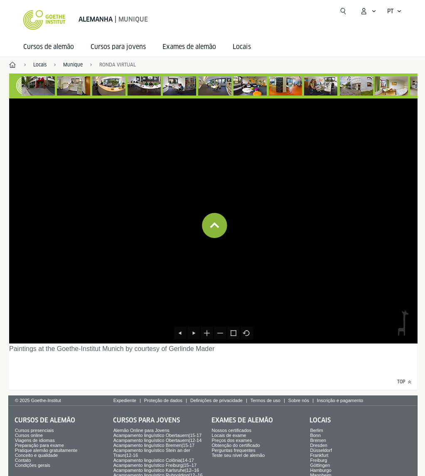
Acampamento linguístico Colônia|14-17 (153, 460)
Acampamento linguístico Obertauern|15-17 (157, 435)
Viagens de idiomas (35, 440)
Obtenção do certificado (236, 445)
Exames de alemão (189, 46)
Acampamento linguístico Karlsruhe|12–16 (156, 470)
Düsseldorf (321, 450)
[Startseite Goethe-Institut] (44, 20)
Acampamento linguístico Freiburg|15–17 (155, 465)
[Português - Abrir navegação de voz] (394, 11)
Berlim (316, 430)
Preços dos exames (232, 440)
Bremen (318, 440)
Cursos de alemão (48, 46)
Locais (242, 46)
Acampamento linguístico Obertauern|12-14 (157, 440)
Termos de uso (265, 400)
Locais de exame (229, 435)
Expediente (124, 400)
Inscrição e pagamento (340, 400)
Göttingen (320, 465)
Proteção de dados (163, 400)
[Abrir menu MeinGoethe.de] (368, 11)
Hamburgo (320, 470)
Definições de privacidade (216, 400)
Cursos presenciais (34, 430)
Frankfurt (319, 455)
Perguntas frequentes (233, 450)
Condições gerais (32, 465)
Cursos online (29, 435)
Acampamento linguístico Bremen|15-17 (153, 445)
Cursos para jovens (118, 46)
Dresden (318, 445)
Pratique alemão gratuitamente (46, 450)
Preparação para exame (39, 445)
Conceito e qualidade (36, 455)
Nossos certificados (231, 430)
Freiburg (318, 460)
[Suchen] (343, 11)
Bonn (315, 435)
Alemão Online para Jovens (141, 430)
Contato (23, 460)
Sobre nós (298, 400)
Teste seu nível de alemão (238, 455)
